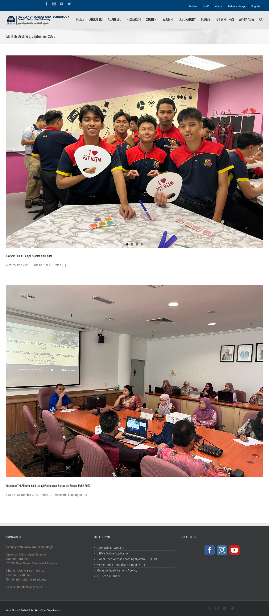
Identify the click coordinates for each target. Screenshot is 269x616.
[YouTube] (234, 550)
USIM (30, 610)
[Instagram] (222, 550)
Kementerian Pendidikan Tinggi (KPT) (120, 564)
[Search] (261, 19)
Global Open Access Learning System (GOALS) (126, 559)
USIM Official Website (110, 547)
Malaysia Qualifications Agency (116, 570)
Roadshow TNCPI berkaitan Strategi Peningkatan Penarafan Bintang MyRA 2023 (48, 485)
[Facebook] (209, 550)
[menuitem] (193, 5)
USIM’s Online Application (112, 553)
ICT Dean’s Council (108, 576)
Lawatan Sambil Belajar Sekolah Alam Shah (29, 255)
